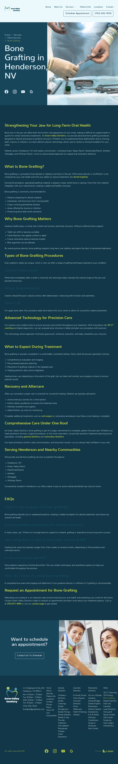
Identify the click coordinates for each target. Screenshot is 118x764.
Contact (109, 7)
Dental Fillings (64, 712)
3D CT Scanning (110, 692)
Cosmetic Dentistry (77, 689)
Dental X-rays (63, 717)
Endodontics (93, 712)
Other (105, 688)
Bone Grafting (109, 698)
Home (48, 7)
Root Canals (93, 728)
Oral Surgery (108, 723)
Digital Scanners (110, 701)
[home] (12, 9)
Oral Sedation (63, 726)
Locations (98, 7)
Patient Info (85, 7)
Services (17, 35)
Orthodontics (108, 726)
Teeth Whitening (80, 712)
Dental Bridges (94, 701)
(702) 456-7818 (103, 13)
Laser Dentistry (109, 709)
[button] (71, 7)
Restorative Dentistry (92, 689)
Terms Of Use (50, 711)
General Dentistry (61, 689)
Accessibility (51, 716)
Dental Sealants (64, 715)
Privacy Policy (49, 706)
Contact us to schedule (29, 655)
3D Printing (108, 695)
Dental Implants (94, 709)
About (48, 691)
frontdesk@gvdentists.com (33, 709)
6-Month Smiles (80, 695)
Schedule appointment (77, 13)
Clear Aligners (79, 698)
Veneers (76, 715)
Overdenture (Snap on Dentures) (93, 723)
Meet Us (58, 7)
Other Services (14, 38)
